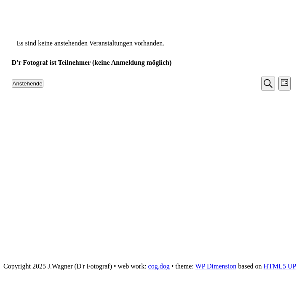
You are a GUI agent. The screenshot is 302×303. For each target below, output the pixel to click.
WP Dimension (216, 266)
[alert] (151, 43)
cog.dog (159, 266)
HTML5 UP (280, 266)
